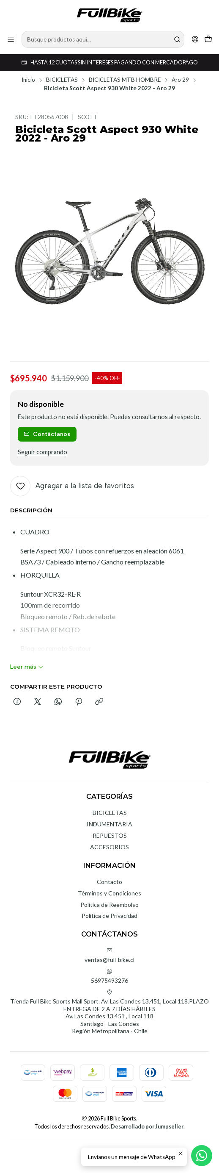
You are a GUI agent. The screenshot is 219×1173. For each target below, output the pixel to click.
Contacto (109, 881)
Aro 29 (180, 80)
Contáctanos (47, 434)
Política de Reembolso (109, 904)
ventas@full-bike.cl (109, 955)
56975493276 (109, 976)
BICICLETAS (62, 80)
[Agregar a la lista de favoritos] (72, 486)
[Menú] (10, 39)
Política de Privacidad (109, 915)
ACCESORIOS (109, 847)
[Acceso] (195, 39)
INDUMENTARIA (109, 824)
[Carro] (208, 39)
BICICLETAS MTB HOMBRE (125, 80)
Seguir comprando (42, 452)
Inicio (28, 80)
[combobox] (103, 39)
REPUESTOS (110, 835)
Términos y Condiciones (109, 893)
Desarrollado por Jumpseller (147, 1126)
